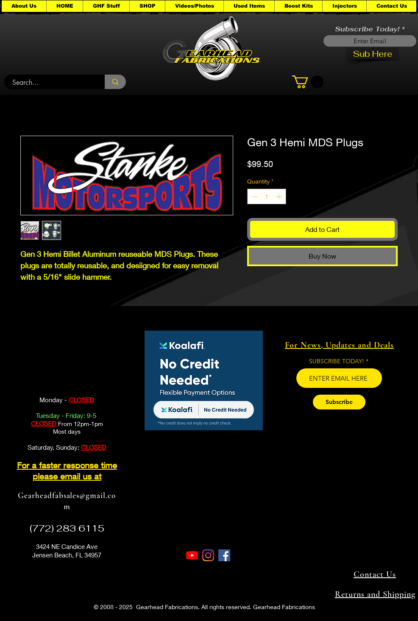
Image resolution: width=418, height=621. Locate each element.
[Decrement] (253, 196)
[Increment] (279, 196)
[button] (106, 6)
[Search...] (49, 83)
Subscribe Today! (367, 29)
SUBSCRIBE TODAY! (336, 361)
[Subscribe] (339, 402)
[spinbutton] (266, 196)
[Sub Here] (372, 53)
